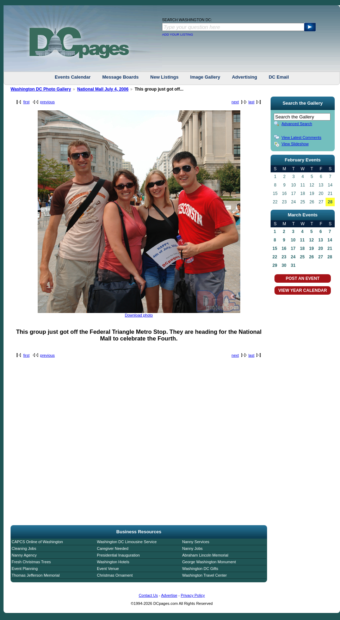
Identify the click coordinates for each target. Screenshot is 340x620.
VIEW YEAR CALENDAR (302, 290)
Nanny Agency (24, 555)
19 (311, 248)
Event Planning (25, 568)
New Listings (164, 77)
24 (293, 256)
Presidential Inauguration (118, 555)
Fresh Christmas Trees (31, 562)
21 (329, 248)
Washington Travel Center (204, 575)
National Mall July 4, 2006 (103, 89)
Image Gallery (205, 77)
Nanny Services (195, 542)
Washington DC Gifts (200, 568)
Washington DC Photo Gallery (41, 89)
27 (320, 256)
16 (284, 248)
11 (302, 240)
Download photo (139, 315)
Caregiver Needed (112, 548)
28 (330, 201)
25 (302, 256)
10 (293, 240)
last (251, 102)
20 (320, 248)
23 (284, 256)
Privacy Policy (193, 595)
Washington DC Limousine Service (127, 542)
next (235, 102)
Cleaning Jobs (24, 548)
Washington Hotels (113, 562)
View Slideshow (295, 144)
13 (320, 240)
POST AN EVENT (303, 278)
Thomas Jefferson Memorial (36, 575)
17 (293, 248)
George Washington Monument (209, 562)
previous (47, 102)
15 (274, 248)
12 (311, 240)
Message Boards (120, 77)
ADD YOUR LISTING (177, 34)
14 (329, 240)
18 (302, 248)
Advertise (169, 595)
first (26, 102)
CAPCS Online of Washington (37, 542)
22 (274, 256)
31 (293, 265)
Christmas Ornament (114, 575)
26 (311, 256)
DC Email (279, 77)
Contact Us (148, 595)
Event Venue (108, 568)
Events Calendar (73, 77)
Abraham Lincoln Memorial (205, 555)
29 (274, 265)
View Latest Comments (301, 137)
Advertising (244, 77)
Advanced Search (297, 124)
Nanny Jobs (192, 548)
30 (284, 265)
